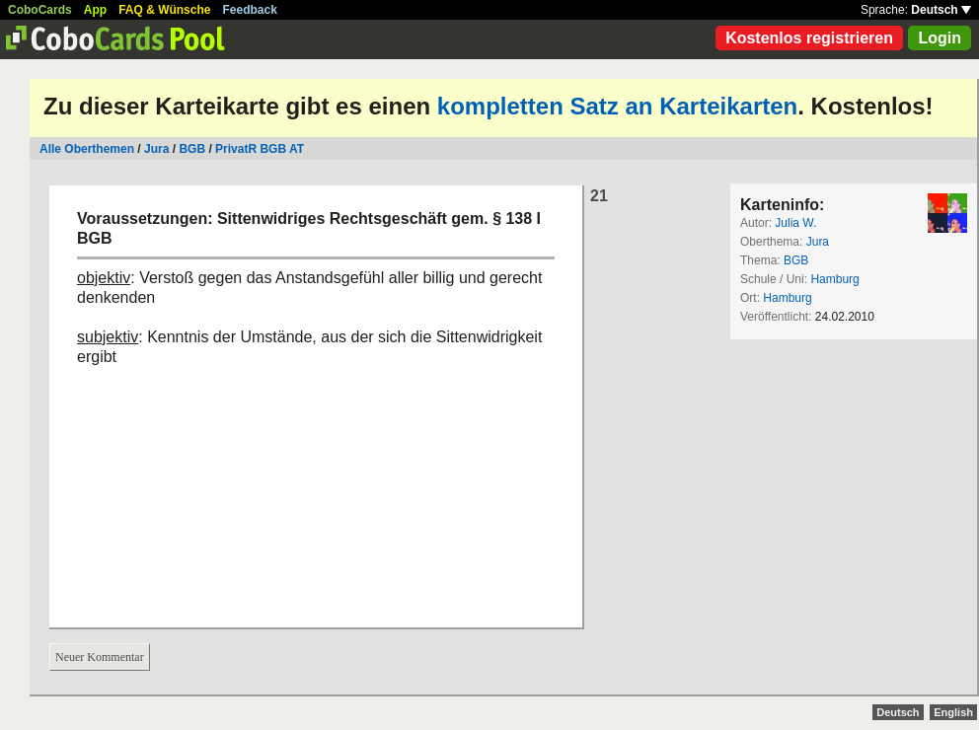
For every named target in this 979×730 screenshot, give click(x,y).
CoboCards (40, 10)
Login (939, 38)
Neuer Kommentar (99, 657)
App (95, 10)
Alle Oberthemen (86, 149)
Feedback (250, 10)
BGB (193, 149)
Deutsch (941, 10)
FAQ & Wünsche (164, 10)
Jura (156, 149)
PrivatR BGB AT (259, 149)
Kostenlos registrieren (809, 38)
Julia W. (795, 223)
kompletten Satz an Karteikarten (617, 106)
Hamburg (834, 279)
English (953, 712)
